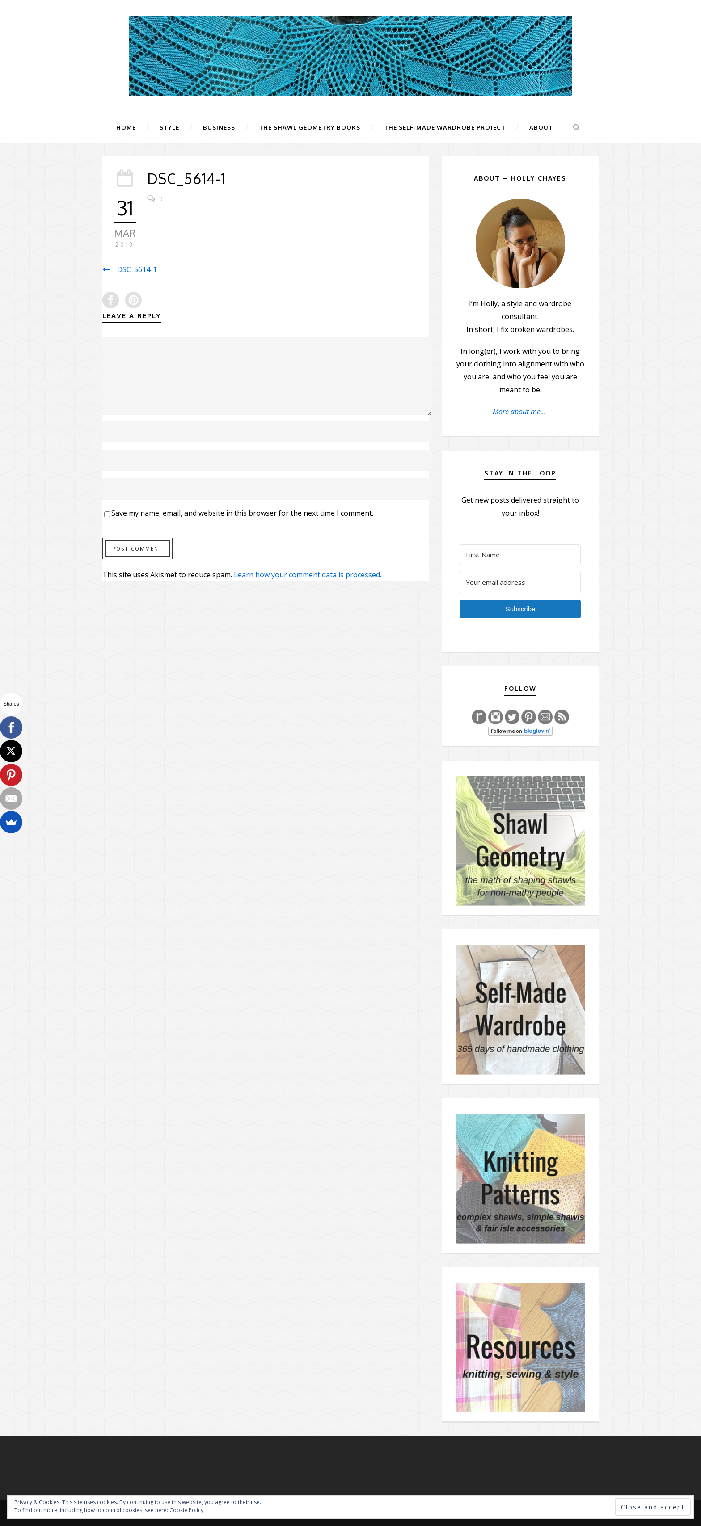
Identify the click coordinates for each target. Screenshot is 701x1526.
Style (169, 127)
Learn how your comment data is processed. (307, 575)
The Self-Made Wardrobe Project (445, 127)
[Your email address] (520, 582)
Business (219, 127)
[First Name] (520, 554)
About (541, 127)
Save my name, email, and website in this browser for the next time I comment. (242, 513)
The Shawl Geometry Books (309, 127)
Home (126, 127)
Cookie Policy (186, 1510)
